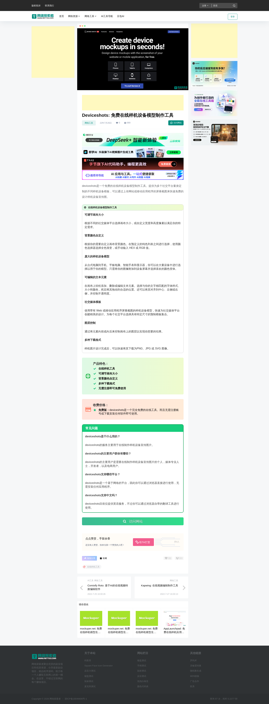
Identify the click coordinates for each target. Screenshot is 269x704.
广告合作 (194, 681)
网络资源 (74, 16)
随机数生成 (195, 670)
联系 (192, 686)
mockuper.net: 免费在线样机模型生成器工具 (91, 632)
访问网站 (176, 122)
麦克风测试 (90, 686)
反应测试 (141, 676)
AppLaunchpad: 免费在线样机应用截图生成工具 (174, 632)
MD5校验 (194, 676)
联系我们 (49, 5)
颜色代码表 (142, 686)
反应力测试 (90, 670)
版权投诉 (36, 5)
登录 (233, 16)
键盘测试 (88, 676)
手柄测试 (141, 665)
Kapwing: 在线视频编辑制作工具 (159, 585)
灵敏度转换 (195, 665)
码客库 (87, 660)
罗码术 (193, 660)
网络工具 (91, 16)
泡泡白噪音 (142, 681)
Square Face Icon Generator (98, 665)
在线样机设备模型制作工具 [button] (100, 207)
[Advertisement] (53, 52)
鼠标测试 (88, 681)
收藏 (103, 558)
